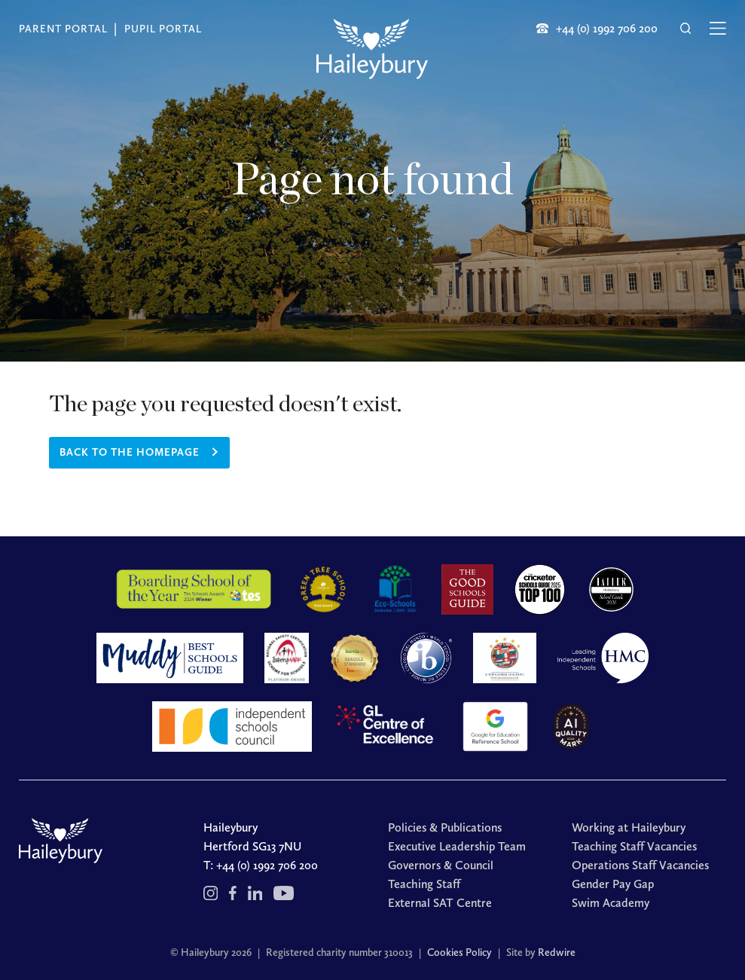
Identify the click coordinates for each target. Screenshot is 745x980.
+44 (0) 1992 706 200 (267, 865)
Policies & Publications (445, 827)
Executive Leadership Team (457, 846)
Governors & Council (440, 865)
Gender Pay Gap (613, 884)
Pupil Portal (163, 29)
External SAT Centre (440, 903)
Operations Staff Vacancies (640, 865)
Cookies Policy (459, 952)
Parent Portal (63, 29)
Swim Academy (610, 903)
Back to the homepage (130, 452)
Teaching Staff (424, 884)
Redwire (557, 952)
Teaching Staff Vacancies (634, 846)
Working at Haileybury (628, 827)
